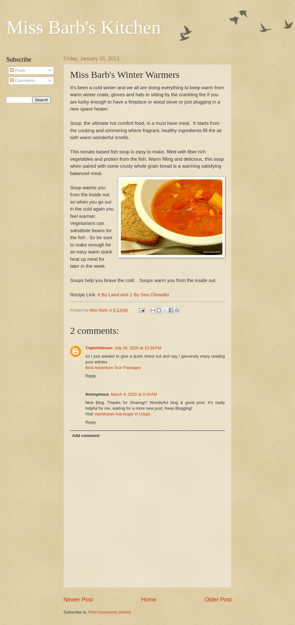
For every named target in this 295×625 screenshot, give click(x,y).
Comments (22, 80)
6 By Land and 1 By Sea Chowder (133, 294)
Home (148, 599)
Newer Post (78, 599)
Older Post (218, 599)
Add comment (85, 435)
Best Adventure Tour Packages (113, 367)
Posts (17, 70)
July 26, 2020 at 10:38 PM (138, 348)
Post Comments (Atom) (109, 612)
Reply (90, 375)
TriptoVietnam (99, 348)
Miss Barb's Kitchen (83, 27)
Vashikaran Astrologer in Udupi (122, 414)
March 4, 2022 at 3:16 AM (134, 394)
